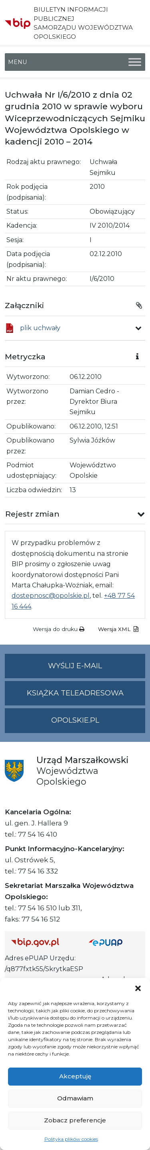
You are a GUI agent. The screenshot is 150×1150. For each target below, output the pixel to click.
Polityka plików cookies (71, 1139)
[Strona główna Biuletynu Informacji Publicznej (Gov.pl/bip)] (43, 942)
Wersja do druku (58, 629)
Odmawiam (75, 1098)
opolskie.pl (75, 720)
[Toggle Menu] (134, 62)
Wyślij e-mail (96, 669)
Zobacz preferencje (75, 1120)
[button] (138, 988)
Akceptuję (75, 1076)
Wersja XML (118, 629)
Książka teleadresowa (75, 693)
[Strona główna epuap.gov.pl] (114, 942)
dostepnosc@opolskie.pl (51, 595)
